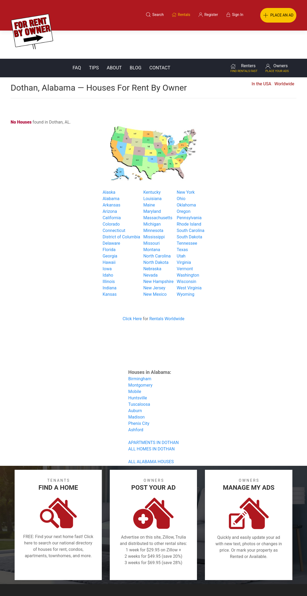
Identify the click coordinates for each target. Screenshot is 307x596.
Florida (109, 221)
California (112, 189)
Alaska (109, 164)
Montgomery (140, 357)
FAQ (77, 39)
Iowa (107, 240)
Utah (181, 227)
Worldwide (284, 55)
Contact (159, 39)
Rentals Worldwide (166, 290)
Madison (136, 388)
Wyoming (186, 266)
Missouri (151, 215)
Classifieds (67, 570)
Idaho (108, 247)
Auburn (135, 382)
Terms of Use (98, 570)
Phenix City (138, 395)
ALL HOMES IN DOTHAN (151, 420)
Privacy (157, 570)
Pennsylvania (189, 189)
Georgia (110, 227)
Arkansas (111, 176)
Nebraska (152, 240)
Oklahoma (186, 176)
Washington (188, 247)
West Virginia (189, 259)
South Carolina (190, 202)
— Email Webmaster (286, 584)
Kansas (110, 266)
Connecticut (114, 202)
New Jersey (154, 259)
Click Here (132, 290)
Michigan (152, 195)
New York (186, 164)
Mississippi (154, 208)
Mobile (134, 363)
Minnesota (153, 202)
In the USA (261, 55)
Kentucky (152, 164)
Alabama (111, 170)
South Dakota (189, 208)
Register (242, 570)
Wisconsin (186, 253)
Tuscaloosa (139, 376)
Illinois (109, 253)
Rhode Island (189, 195)
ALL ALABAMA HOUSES (151, 433)
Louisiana (152, 170)
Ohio (181, 170)
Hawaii (109, 234)
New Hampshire (158, 253)
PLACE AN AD (278, 15)
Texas (182, 221)
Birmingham (140, 350)
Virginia (184, 234)
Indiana (109, 259)
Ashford (136, 401)
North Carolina (157, 227)
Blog (135, 39)
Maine (149, 176)
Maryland (152, 183)
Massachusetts (157, 189)
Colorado (111, 195)
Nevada (150, 247)
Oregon (184, 183)
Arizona (110, 183)
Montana (151, 221)
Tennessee (187, 215)
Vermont (185, 240)
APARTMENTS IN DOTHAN (153, 414)
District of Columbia (121, 208)
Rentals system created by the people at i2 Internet (227, 584)
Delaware (111, 215)
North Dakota (156, 234)
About (114, 39)
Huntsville (137, 369)
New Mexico (155, 266)
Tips (94, 39)
